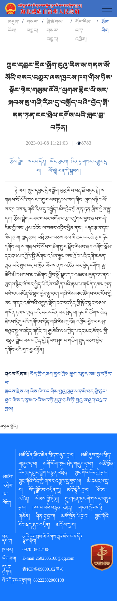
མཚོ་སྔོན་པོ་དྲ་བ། (75, 517)
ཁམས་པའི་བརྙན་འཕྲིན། (52, 508)
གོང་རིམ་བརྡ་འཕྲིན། (83, 30)
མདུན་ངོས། (13, 26)
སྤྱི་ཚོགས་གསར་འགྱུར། (54, 30)
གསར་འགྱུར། (32, 26)
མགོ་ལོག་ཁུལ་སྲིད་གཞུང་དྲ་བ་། (68, 464)
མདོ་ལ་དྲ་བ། (66, 526)
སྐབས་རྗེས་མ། (17, 391)
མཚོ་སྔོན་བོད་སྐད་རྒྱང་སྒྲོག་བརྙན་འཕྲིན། (66, 469)
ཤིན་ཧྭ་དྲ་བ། (45, 517)
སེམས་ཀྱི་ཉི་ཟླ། (47, 499)
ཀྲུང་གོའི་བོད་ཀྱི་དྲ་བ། (92, 473)
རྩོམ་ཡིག (105, 26)
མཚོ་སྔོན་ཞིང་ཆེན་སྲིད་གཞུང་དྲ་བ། (46, 456)
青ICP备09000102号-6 (42, 570)
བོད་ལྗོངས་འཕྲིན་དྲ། (45, 491)
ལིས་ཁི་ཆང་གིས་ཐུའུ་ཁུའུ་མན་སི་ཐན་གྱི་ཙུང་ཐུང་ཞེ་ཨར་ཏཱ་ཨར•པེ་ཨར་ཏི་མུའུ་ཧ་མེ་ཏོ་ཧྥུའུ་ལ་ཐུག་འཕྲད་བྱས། (56, 400)
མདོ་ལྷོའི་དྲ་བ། (78, 491)
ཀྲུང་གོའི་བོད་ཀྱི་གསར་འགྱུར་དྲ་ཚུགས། (49, 482)
